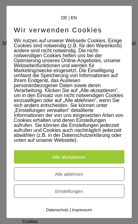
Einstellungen (69, 191)
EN (74, 17)
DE (64, 17)
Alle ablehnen (69, 174)
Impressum (82, 210)
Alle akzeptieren (69, 157)
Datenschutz (57, 210)
